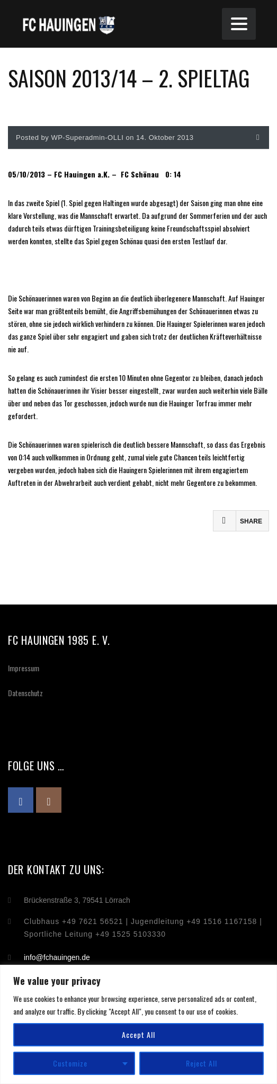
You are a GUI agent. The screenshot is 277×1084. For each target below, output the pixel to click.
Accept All (138, 1034)
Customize (70, 1063)
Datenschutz (25, 692)
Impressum (23, 667)
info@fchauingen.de (57, 957)
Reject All (201, 1063)
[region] (138, 1024)
